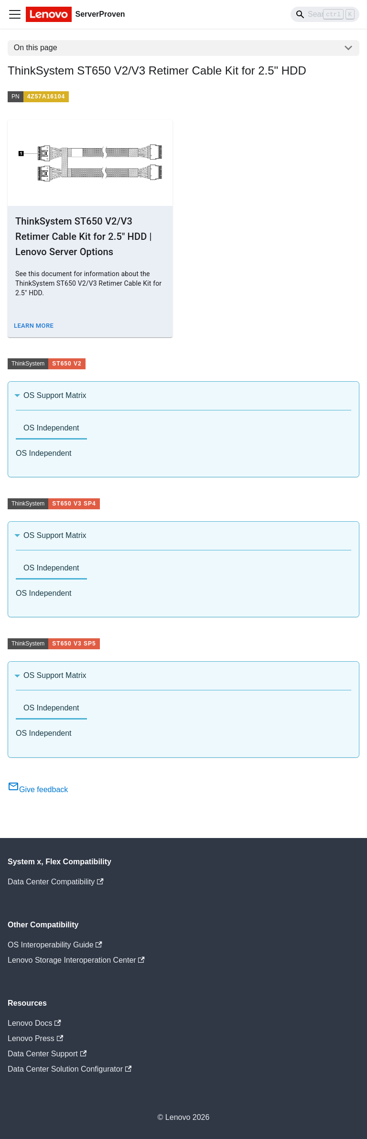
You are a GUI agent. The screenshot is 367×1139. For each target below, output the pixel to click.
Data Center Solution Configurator (69, 1069)
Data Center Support (47, 1054)
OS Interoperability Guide (55, 945)
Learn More (34, 325)
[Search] (325, 14)
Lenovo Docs (34, 1023)
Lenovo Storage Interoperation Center (76, 960)
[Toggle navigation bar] (15, 14)
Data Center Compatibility (56, 882)
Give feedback (38, 789)
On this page (35, 47)
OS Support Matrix (54, 395)
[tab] (51, 429)
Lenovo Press (35, 1038)
